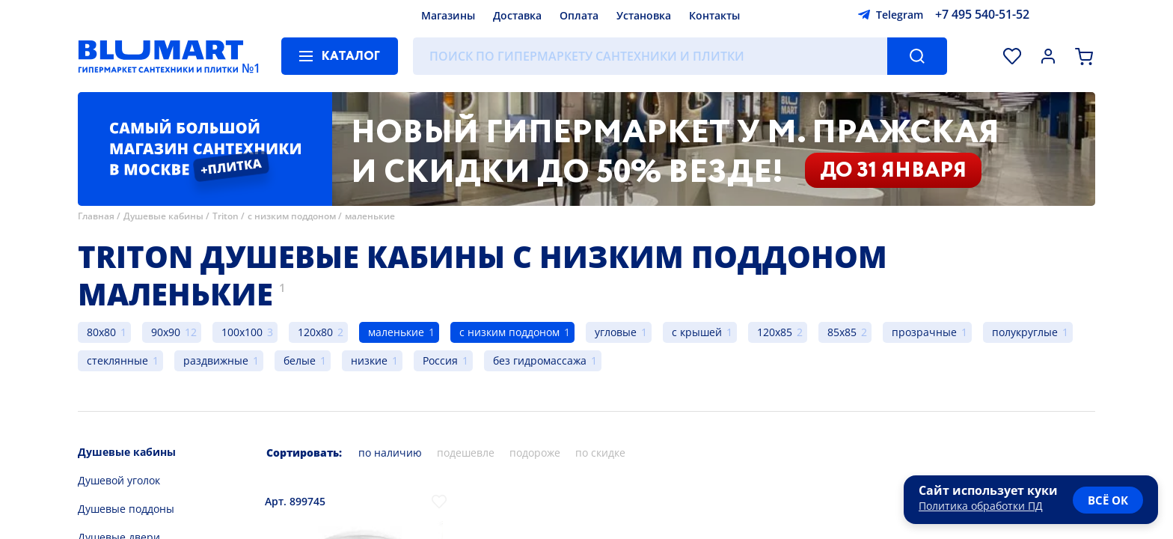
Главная (96, 216)
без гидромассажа (539, 360)
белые (300, 360)
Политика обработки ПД (981, 506)
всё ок (1108, 500)
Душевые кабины (163, 216)
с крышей (697, 332)
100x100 (242, 332)
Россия (440, 360)
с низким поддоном (292, 216)
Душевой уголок (119, 480)
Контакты (714, 15)
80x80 (101, 332)
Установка (643, 15)
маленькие (370, 216)
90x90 (165, 332)
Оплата (579, 15)
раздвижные (215, 360)
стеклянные (117, 360)
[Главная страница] (161, 56)
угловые (616, 332)
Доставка (517, 15)
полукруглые (1025, 332)
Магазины (448, 15)
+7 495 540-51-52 (982, 14)
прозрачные (924, 332)
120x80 (315, 332)
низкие (369, 360)
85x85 (842, 332)
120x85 (774, 332)
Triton (225, 216)
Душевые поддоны (126, 509)
